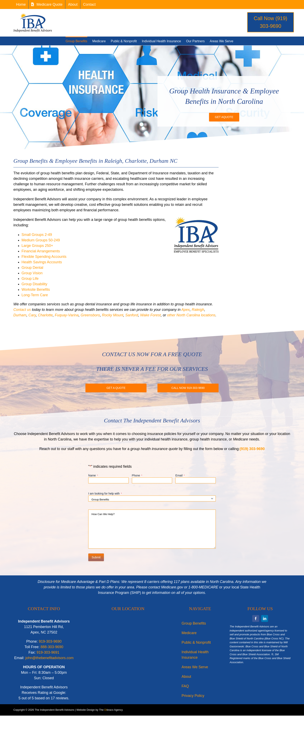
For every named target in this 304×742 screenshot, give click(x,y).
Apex (185, 310)
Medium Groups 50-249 (41, 240)
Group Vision (32, 273)
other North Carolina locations (191, 315)
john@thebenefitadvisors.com (49, 658)
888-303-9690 (52, 647)
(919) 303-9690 (252, 449)
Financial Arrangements (41, 251)
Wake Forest (150, 315)
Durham (19, 315)
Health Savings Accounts (42, 262)
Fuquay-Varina (67, 315)
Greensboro (90, 315)
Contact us (22, 310)
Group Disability (34, 284)
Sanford (131, 315)
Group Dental (32, 268)
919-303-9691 (48, 652)
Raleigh (198, 310)
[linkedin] (264, 618)
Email (180, 475)
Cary (32, 315)
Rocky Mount (112, 315)
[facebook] (255, 618)
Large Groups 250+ (37, 246)
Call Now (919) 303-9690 (270, 22)
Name (93, 475)
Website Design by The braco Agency (99, 709)
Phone (137, 475)
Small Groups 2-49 (37, 235)
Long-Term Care (35, 295)
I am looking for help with (105, 494)
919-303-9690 (50, 641)
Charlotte (45, 315)
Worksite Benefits (36, 289)
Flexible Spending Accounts (44, 257)
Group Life (30, 279)
